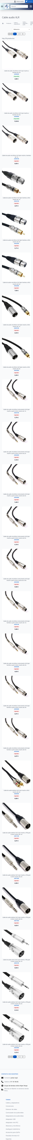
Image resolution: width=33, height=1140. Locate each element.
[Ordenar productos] (21, 29)
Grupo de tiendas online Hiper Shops (15, 1086)
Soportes (8, 1139)
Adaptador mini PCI (12, 1122)
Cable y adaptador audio (25, 23)
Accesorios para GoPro (13, 1132)
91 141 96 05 (14, 1082)
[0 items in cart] (30, 6)
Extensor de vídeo (11, 1109)
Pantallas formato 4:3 (12, 1136)
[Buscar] (19, 6)
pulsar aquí (14, 1078)
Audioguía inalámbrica (13, 1129)
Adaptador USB (10, 1119)
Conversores (10, 1106)
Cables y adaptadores (17, 23)
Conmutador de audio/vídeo (15, 1113)
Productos (8, 23)
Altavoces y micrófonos (13, 1126)
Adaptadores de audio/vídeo (15, 1116)
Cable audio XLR (31, 23)
